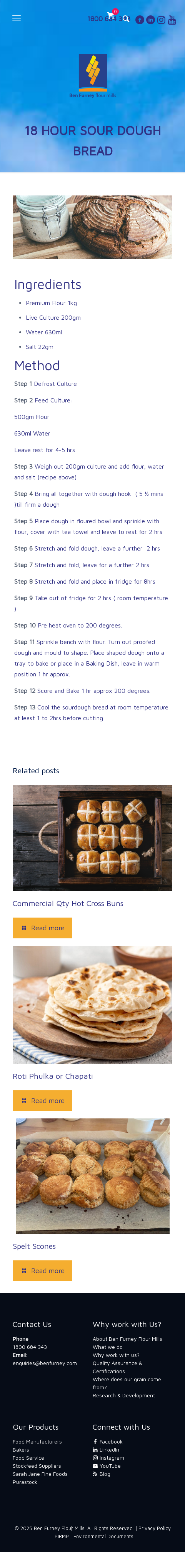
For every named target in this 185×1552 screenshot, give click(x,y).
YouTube (107, 1465)
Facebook (108, 1441)
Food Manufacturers (37, 1441)
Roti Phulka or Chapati (53, 1075)
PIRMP (62, 1536)
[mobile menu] (16, 18)
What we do (108, 1346)
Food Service (28, 1457)
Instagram (108, 1457)
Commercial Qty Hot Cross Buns (68, 903)
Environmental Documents (103, 1536)
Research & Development (124, 1395)
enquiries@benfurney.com (45, 1363)
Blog (101, 1473)
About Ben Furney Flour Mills (127, 1338)
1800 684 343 (30, 1346)
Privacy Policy (154, 1528)
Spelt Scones (34, 1246)
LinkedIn (106, 1449)
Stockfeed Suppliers (37, 1465)
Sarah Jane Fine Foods (40, 1473)
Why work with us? (116, 1355)
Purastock (25, 1482)
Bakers (21, 1449)
